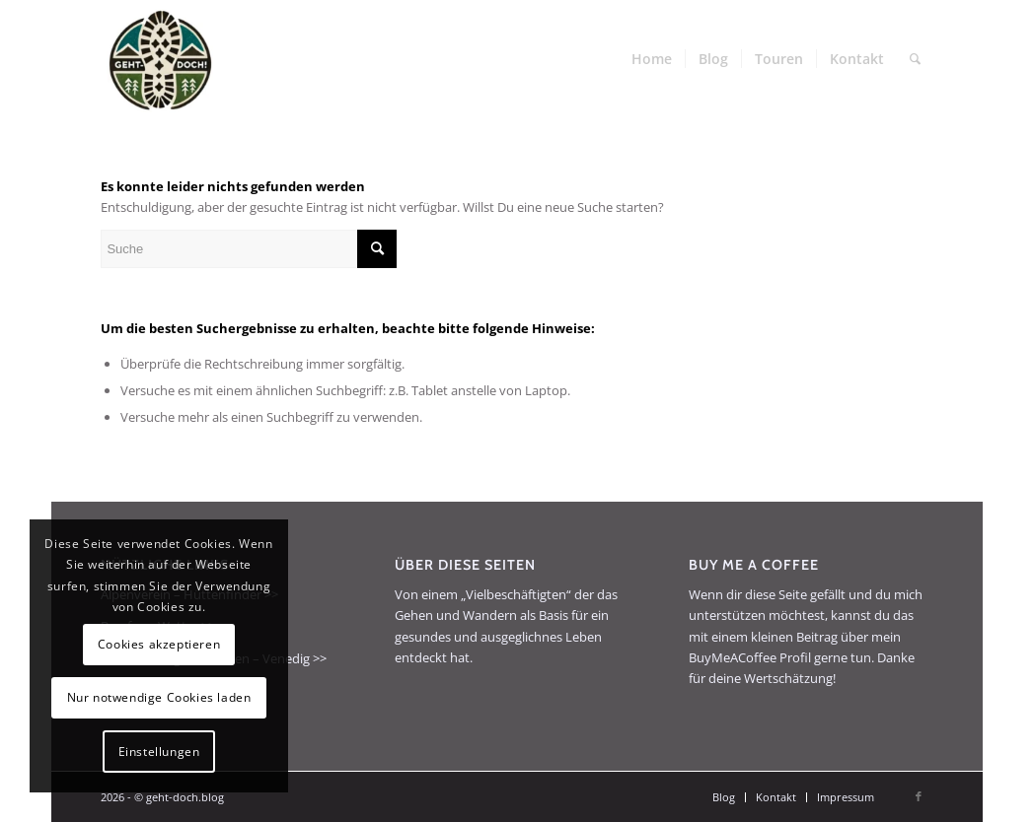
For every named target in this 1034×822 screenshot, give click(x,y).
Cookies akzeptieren (159, 644)
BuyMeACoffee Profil (750, 657)
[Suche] (915, 59)
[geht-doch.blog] (160, 59)
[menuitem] (652, 59)
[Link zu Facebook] (918, 796)
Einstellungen (159, 751)
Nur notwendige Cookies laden (159, 697)
